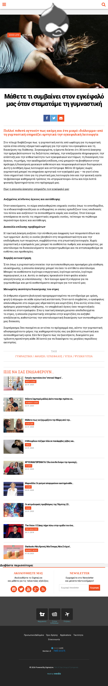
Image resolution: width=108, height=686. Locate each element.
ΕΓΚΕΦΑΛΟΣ (54, 356)
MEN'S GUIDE (31, 381)
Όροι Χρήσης (52, 635)
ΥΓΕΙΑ (68, 356)
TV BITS (28, 466)
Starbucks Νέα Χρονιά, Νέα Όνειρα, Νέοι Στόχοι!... (48, 546)
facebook (14, 589)
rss (43, 589)
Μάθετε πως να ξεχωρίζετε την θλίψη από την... (48, 420)
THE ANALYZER (31, 529)
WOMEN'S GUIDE (32, 403)
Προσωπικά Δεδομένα (34, 635)
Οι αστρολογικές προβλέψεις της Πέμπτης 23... (47, 504)
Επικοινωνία (54, 639)
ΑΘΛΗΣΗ (39, 356)
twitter (21, 589)
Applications (65, 635)
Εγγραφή (94, 588)
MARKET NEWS (31, 550)
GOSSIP (28, 487)
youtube (28, 589)
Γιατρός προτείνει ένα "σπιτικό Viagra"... (44, 377)
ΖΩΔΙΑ (28, 508)
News (54, 614)
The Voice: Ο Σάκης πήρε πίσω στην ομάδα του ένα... (49, 525)
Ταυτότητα (78, 635)
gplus (35, 589)
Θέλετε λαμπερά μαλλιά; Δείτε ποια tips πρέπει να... (49, 399)
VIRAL (28, 445)
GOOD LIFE (29, 424)
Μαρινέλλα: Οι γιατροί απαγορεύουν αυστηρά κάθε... (49, 483)
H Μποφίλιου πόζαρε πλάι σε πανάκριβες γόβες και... (50, 441)
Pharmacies (42, 614)
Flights (67, 614)
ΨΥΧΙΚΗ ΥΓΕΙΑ (84, 356)
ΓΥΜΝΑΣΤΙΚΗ (23, 356)
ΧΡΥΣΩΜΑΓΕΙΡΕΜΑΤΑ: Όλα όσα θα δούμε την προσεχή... (51, 462)
